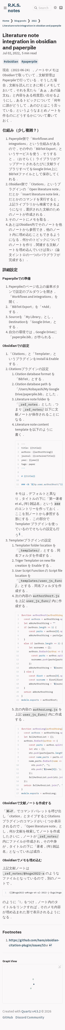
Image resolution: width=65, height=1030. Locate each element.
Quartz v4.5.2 (31, 1011)
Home (6, 20)
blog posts (20, 20)
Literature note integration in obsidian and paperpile (32, 25)
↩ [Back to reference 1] (50, 945)
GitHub (8, 1017)
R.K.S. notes (14, 8)
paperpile (30, 61)
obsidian (11, 61)
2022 (34, 20)
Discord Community (29, 1017)
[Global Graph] (60, 967)
